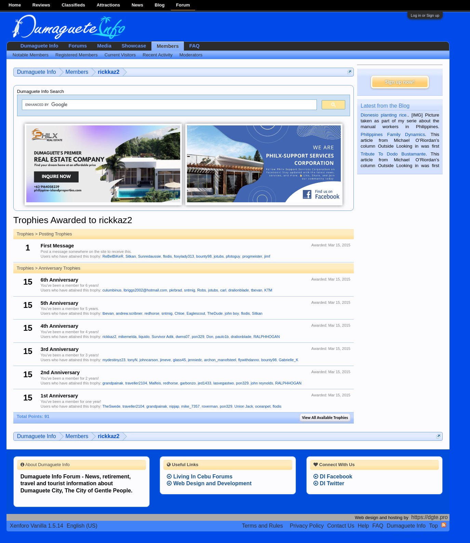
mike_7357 (190, 406)
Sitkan (130, 256)
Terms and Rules (262, 526)
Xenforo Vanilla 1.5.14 (36, 526)
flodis (167, 256)
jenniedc (195, 360)
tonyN (132, 360)
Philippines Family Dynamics (393, 134)
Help (363, 526)
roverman (209, 406)
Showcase (134, 46)
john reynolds (262, 383)
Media (104, 46)
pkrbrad (175, 290)
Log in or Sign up (425, 15)
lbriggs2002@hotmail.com (145, 290)
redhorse (152, 313)
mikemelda (127, 337)
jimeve (165, 360)
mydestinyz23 (114, 360)
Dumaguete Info (39, 46)
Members (167, 46)
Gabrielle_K (288, 360)
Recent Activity (157, 54)
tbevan (256, 290)
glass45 (179, 360)
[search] (168, 105)
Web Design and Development (209, 483)
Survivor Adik (162, 337)
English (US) (82, 526)
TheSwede (112, 406)
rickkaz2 (109, 337)
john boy (232, 313)
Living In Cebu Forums (199, 476)
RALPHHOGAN (266, 337)
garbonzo (188, 383)
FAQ (194, 46)
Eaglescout (196, 313)
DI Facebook (332, 476)
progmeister (252, 256)
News (137, 5)
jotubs (219, 256)
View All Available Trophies (325, 417)
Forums (78, 46)
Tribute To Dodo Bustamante (393, 154)
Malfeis (155, 383)
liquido (144, 337)
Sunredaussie (149, 256)
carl (223, 290)
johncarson (148, 360)
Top (433, 526)
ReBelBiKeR (113, 256)
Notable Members (31, 54)
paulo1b (222, 337)
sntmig (189, 290)
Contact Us (340, 526)
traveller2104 (136, 383)
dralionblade (238, 290)
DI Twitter (328, 483)
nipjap (174, 406)
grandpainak (113, 383)
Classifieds (73, 5)
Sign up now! (400, 82)
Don (209, 337)
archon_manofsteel (220, 360)
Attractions (108, 5)
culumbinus (112, 290)
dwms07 (183, 337)
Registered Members (76, 54)
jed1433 (204, 383)
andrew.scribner (129, 313)
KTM (268, 290)
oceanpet (262, 406)
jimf (267, 256)
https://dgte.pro (429, 517)
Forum (183, 5)
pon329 (198, 337)
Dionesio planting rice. (384, 115)
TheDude (215, 313)
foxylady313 (184, 256)
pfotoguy (233, 256)
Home (15, 5)
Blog (160, 5)
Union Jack (243, 406)
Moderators (190, 54)
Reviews (41, 5)
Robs (201, 290)
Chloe (180, 313)
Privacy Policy (307, 526)
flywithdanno (248, 360)
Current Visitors (120, 54)
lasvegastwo (223, 383)
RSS (443, 524)
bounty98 (204, 256)
